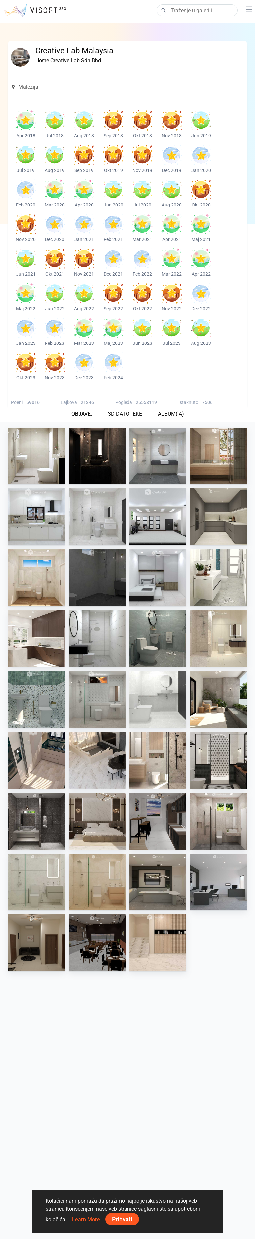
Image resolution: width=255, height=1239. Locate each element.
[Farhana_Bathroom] (157, 456)
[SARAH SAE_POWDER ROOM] (97, 456)
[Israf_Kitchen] (218, 516)
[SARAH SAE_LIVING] (97, 760)
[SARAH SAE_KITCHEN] (36, 760)
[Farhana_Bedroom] (157, 577)
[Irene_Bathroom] (36, 456)
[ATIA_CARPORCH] (157, 516)
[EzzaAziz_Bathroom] (97, 577)
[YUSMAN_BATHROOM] (218, 577)
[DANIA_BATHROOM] (218, 456)
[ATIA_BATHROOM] (97, 516)
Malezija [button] (24, 87)
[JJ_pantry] (157, 882)
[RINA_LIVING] (157, 942)
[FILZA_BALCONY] (218, 699)
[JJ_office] (218, 882)
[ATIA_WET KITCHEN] (36, 516)
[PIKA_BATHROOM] (97, 699)
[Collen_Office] (36, 942)
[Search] (197, 10)
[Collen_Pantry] (157, 821)
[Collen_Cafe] (97, 942)
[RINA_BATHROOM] (218, 638)
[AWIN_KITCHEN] (36, 638)
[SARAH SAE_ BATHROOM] (157, 760)
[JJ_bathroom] (36, 882)
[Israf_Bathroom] (218, 760)
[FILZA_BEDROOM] (97, 821)
